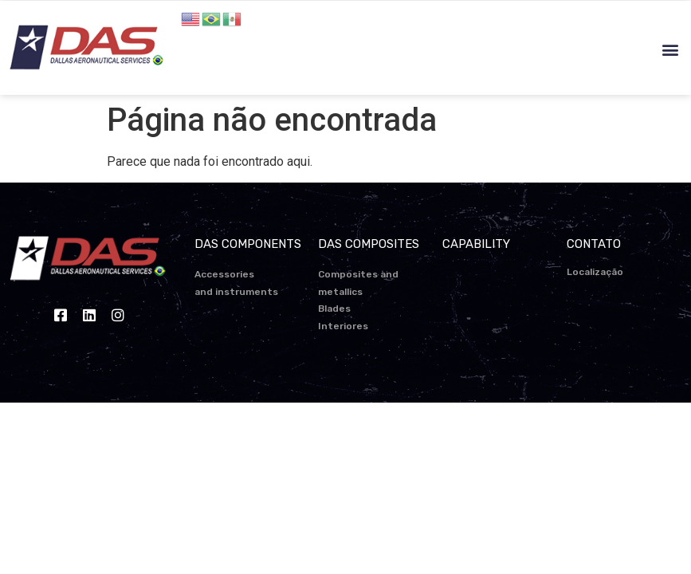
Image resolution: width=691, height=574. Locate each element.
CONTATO (594, 244)
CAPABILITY (476, 244)
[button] (670, 50)
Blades (334, 308)
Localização (595, 271)
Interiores (343, 326)
